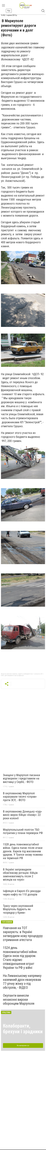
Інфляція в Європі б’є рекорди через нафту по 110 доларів (22, 892)
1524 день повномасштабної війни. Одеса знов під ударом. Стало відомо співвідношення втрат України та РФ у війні (20, 958)
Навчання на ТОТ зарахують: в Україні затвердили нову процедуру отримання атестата (23, 934)
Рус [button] (8, 11)
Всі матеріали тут (23, 1045)
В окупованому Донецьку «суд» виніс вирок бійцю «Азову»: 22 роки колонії (22, 815)
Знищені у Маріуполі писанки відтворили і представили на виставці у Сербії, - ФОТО (21, 778)
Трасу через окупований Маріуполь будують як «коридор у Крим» (18, 909)
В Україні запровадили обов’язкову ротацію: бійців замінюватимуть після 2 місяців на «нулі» (20, 874)
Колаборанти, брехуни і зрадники (23, 1028)
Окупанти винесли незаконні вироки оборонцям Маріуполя (18, 999)
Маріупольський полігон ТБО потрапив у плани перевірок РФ (23, 831)
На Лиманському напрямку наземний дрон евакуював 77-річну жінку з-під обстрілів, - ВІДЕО (22, 982)
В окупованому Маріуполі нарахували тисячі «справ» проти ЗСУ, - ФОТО (20, 797)
